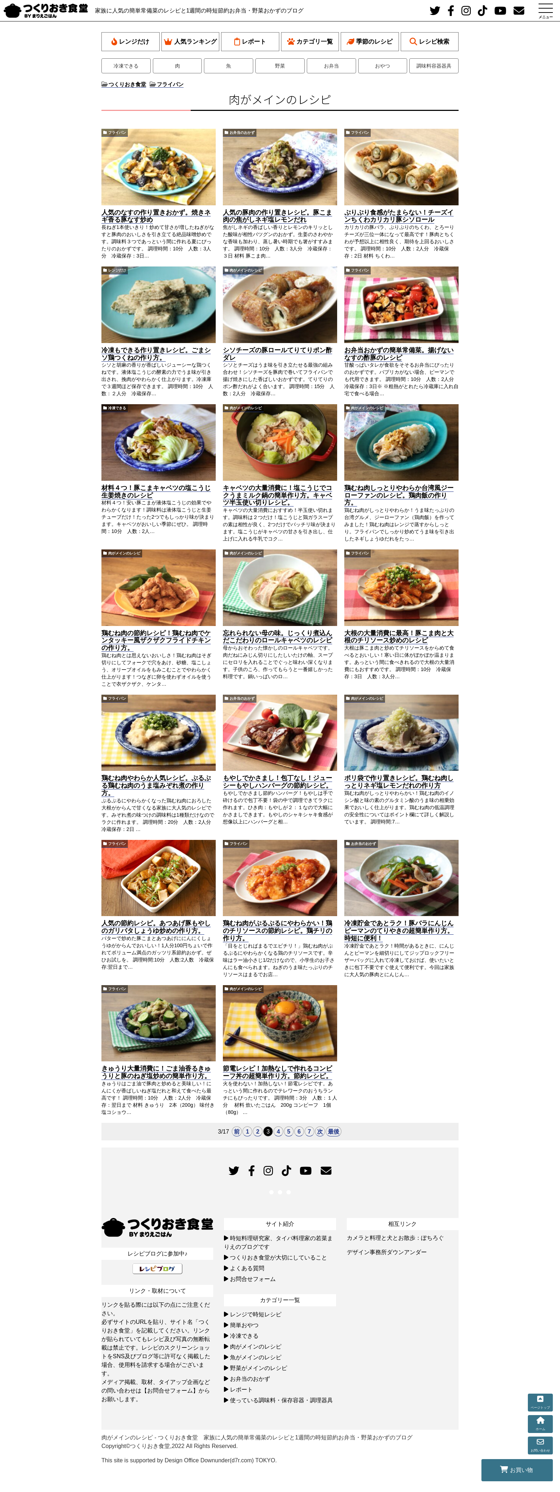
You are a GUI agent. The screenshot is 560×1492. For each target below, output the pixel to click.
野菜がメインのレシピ (258, 1368)
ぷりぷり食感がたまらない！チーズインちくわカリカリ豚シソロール (399, 216)
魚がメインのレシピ (255, 1357)
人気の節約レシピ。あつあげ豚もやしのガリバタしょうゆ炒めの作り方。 (156, 927)
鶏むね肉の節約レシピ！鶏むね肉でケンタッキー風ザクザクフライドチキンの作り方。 (156, 641)
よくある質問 (247, 1268)
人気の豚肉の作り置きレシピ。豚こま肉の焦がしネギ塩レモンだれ (277, 216)
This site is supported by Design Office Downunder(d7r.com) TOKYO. (189, 1460)
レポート (250, 41)
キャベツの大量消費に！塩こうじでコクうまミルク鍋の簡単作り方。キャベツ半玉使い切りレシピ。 (277, 495)
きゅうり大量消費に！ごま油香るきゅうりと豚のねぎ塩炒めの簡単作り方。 (156, 1072)
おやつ (382, 66)
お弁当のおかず (242, 132)
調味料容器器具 (433, 66)
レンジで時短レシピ (255, 1314)
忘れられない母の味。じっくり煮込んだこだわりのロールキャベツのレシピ (277, 637)
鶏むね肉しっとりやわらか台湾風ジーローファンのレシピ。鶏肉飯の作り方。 (399, 495)
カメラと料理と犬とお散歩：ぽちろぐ (395, 1238)
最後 (333, 1132)
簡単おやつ (244, 1325)
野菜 (280, 66)
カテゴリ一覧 (310, 41)
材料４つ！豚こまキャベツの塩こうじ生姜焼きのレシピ (156, 491)
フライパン (117, 132)
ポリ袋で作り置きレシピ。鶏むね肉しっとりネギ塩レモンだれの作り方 (399, 781)
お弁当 (331, 66)
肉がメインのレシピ (246, 270)
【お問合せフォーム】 (170, 1391)
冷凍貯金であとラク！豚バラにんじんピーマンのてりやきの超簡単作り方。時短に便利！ (399, 931)
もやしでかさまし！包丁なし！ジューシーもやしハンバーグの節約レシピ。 (277, 781)
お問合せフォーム (253, 1279)
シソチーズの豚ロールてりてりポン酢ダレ (277, 354)
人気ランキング (190, 41)
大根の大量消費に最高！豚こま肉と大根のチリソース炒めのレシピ (399, 637)
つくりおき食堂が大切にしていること (278, 1257)
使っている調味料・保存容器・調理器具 (281, 1400)
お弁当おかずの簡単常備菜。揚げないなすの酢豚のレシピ (399, 354)
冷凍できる (126, 66)
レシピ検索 (429, 41)
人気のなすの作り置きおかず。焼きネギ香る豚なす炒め (156, 216)
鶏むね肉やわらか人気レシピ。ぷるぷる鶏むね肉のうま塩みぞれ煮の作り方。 (156, 785)
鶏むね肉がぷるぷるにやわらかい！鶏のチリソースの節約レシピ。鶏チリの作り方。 (277, 931)
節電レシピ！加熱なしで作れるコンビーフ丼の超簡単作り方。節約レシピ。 (277, 1072)
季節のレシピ (369, 41)
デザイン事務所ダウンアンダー (387, 1252)
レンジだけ (130, 41)
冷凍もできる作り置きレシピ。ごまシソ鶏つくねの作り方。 (156, 354)
